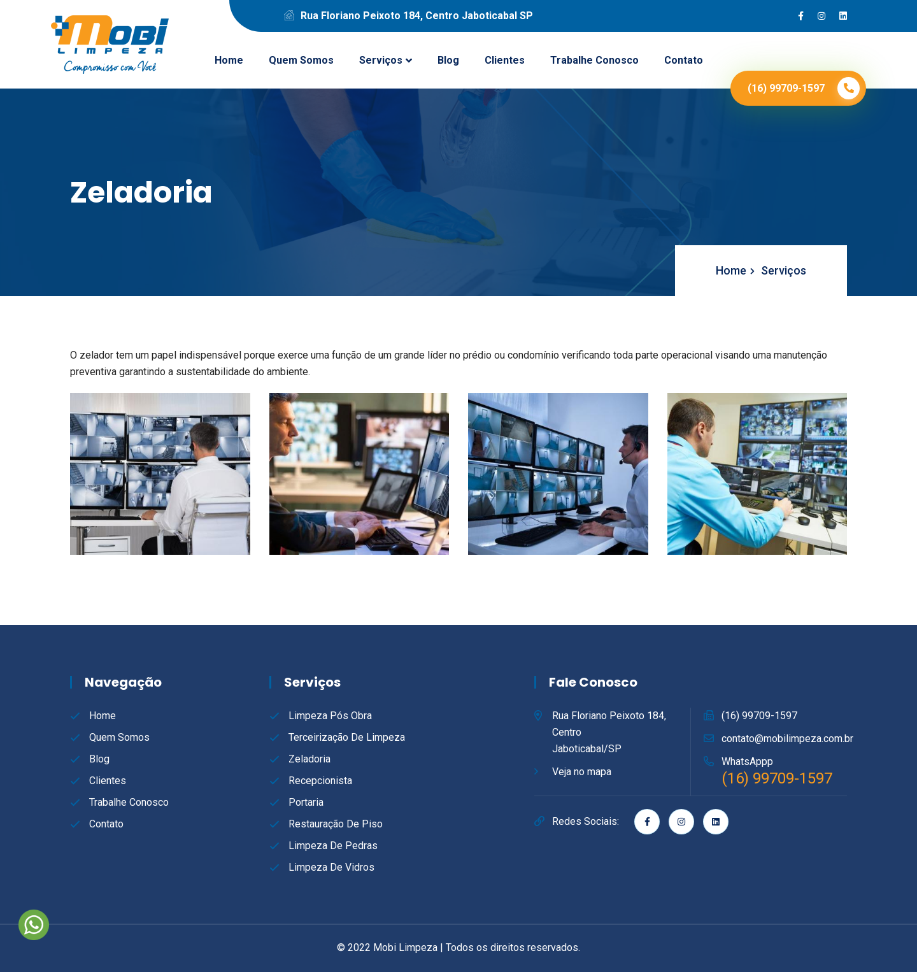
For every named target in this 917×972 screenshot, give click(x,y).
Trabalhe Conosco (594, 60)
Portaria (305, 802)
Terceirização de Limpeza (346, 737)
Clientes (505, 60)
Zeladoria (309, 759)
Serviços (380, 60)
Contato (683, 60)
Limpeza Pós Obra (330, 716)
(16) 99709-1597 (759, 716)
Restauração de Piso (335, 824)
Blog (448, 60)
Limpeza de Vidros (331, 867)
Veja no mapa (581, 772)
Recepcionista (320, 781)
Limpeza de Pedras (333, 846)
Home (229, 60)
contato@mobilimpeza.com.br (787, 739)
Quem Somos (301, 60)
